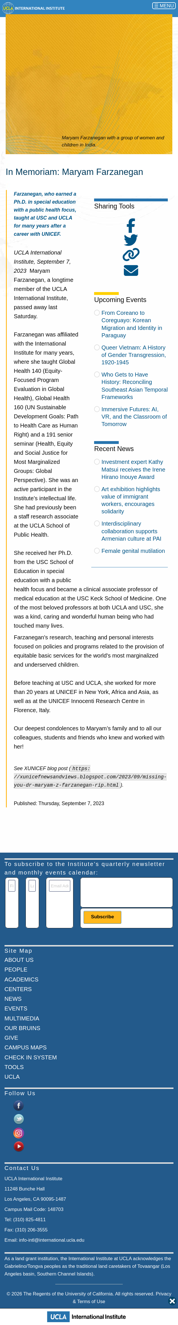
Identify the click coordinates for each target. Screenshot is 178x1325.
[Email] (59, 886)
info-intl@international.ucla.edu (51, 1240)
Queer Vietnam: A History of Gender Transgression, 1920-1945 (133, 354)
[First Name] (11, 886)
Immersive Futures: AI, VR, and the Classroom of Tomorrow (134, 416)
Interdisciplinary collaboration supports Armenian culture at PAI (131, 530)
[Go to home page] (34, 8)
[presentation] (127, 891)
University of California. (89, 1294)
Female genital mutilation (133, 551)
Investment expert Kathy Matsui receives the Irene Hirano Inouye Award (133, 469)
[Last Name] (32, 886)
